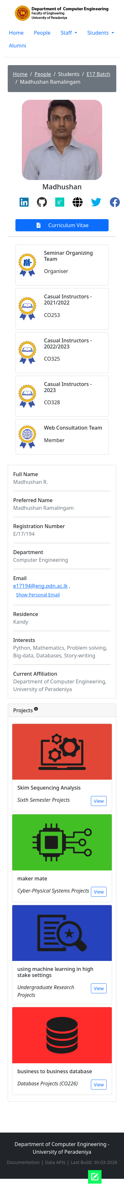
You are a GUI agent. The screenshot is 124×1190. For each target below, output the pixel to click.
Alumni (17, 45)
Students (98, 32)
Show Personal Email (38, 595)
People (42, 32)
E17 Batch (98, 74)
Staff (67, 32)
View (99, 801)
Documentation (24, 1162)
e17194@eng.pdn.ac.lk (40, 585)
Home (16, 32)
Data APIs (55, 1162)
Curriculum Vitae (62, 225)
